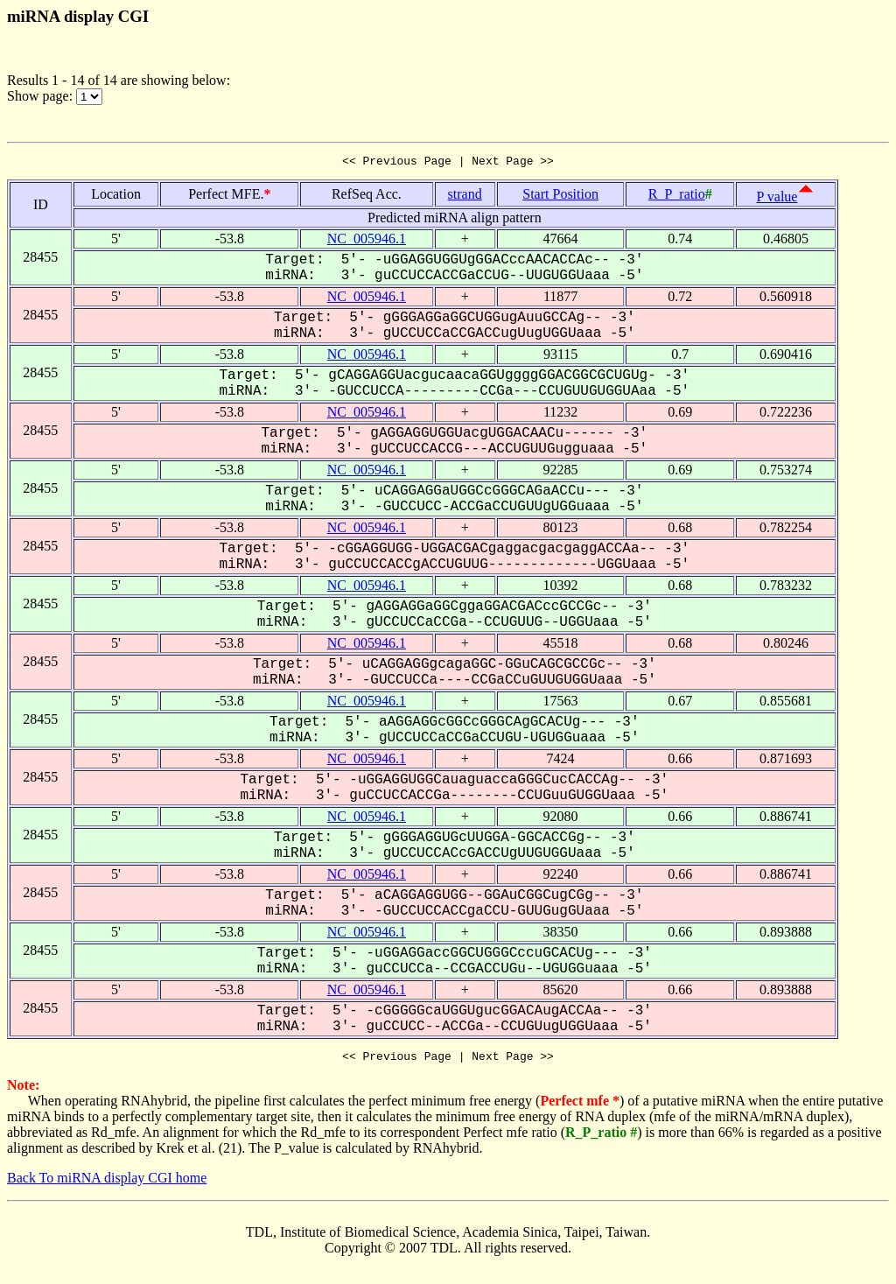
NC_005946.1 (366, 241)
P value (777, 199)
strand (465, 196)
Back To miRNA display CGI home (106, 1182)
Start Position (560, 196)
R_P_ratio (676, 196)
